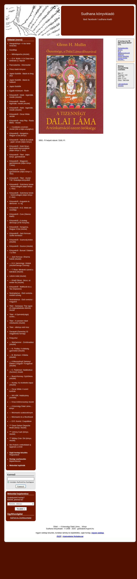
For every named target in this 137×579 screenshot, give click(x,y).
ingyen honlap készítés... (122, 58)
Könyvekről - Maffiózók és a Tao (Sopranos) (20, 288)
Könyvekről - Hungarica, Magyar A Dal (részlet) (19, 228)
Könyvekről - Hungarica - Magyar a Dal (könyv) (19, 134)
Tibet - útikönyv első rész (19, 327)
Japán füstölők (15, 86)
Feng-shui (13, 338)
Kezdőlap (13, 50)
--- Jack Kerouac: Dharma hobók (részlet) (19, 258)
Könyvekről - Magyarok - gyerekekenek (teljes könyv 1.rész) (20, 163)
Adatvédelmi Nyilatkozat (73, 536)
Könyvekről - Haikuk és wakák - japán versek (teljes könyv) (21, 141)
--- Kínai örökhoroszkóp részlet (21, 402)
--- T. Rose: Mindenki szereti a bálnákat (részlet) (21, 271)
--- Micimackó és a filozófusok (21, 417)
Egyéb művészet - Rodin (19, 91)
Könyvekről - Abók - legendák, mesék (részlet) (21, 109)
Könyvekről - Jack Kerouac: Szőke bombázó (20, 234)
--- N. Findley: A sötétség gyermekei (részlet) (19, 350)
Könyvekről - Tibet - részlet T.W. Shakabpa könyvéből (20, 179)
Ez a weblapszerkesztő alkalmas (124, 53)
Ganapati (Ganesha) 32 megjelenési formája (18, 333)
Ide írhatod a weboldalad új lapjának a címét (20, 446)
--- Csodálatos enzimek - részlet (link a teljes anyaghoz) (21, 128)
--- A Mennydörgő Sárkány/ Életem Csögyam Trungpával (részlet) (20, 363)
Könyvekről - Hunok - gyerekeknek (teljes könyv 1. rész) (20, 172)
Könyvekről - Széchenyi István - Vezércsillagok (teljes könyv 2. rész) (21, 195)
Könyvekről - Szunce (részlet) (21, 246)
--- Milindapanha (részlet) (19, 54)
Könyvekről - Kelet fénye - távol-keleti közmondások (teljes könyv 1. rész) (19, 148)
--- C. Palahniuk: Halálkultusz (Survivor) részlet (21, 371)
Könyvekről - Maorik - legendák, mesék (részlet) (19, 102)
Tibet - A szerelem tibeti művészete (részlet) (18, 322)
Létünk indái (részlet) (17, 276)
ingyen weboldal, (123, 56)
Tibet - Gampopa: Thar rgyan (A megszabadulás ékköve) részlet (20, 308)
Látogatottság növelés (123, 85)
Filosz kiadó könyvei (17, 69)
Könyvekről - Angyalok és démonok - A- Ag (19, 202)
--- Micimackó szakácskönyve (21, 413)
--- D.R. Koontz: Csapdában (20, 421)
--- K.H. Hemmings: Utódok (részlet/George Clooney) (20, 264)
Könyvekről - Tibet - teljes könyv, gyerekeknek (19, 156)
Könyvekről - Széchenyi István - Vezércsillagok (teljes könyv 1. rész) (21, 186)
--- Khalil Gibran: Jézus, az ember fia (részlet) (19, 281)
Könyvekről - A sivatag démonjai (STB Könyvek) (19, 222)
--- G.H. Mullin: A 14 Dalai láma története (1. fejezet (21, 60)
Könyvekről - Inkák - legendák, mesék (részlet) (21, 96)
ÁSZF (59, 536)
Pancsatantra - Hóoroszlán (20, 65)
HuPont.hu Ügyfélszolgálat (20, 518)
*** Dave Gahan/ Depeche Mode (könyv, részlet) (19, 427)
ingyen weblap (97, 533)
